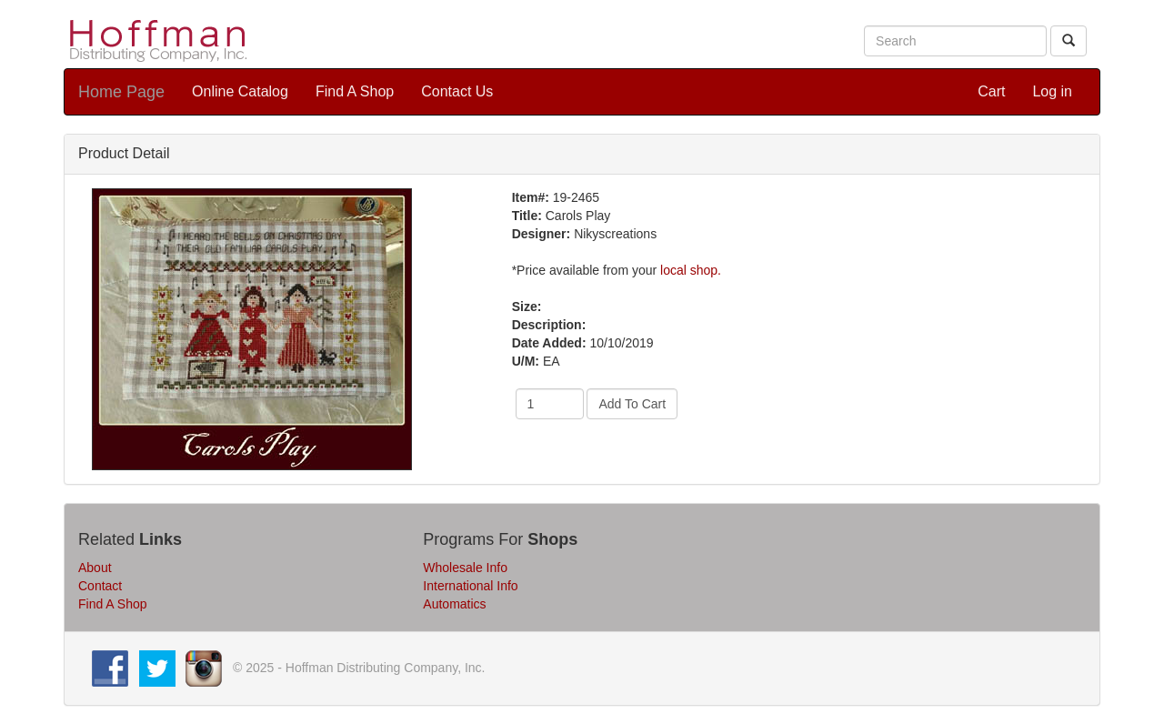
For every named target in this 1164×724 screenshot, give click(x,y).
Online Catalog (240, 91)
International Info (470, 585)
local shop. (690, 270)
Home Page (121, 92)
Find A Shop (355, 91)
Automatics (454, 604)
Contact (100, 585)
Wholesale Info (465, 567)
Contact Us (457, 91)
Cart (991, 91)
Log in (1052, 91)
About (95, 567)
